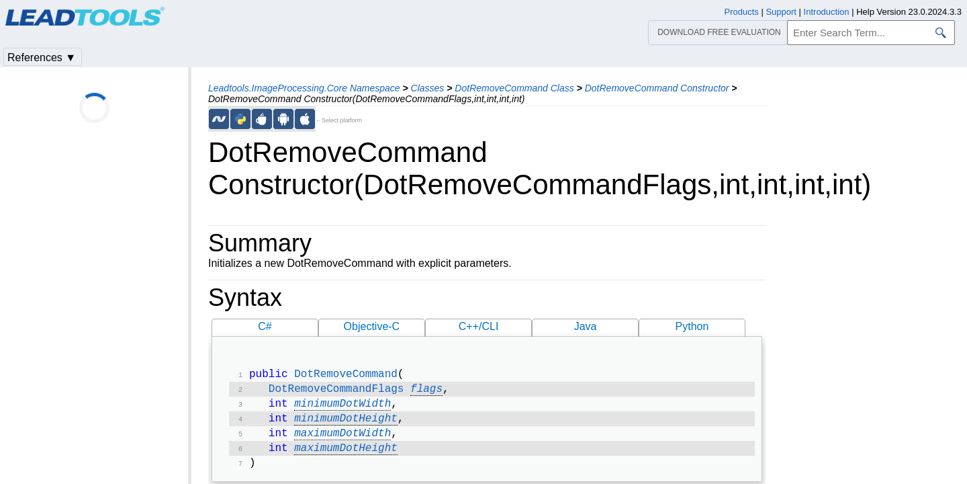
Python (692, 326)
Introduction (826, 12)
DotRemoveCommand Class (514, 88)
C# (264, 326)
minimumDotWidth (342, 408)
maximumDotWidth (342, 440)
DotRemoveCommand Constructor (657, 88)
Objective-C (372, 326)
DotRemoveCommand (346, 375)
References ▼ (41, 57)
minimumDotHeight (346, 424)
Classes (428, 88)
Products (742, 12)
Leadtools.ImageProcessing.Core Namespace (304, 88)
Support (781, 12)
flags (426, 392)
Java (585, 326)
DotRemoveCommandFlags (336, 392)
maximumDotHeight (346, 456)
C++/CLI (479, 326)
